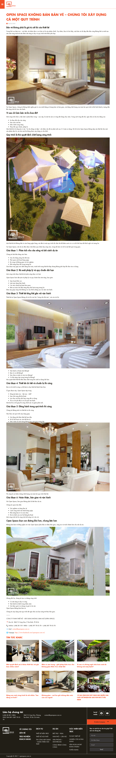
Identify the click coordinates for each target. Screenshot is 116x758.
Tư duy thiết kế (74, 736)
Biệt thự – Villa (58, 733)
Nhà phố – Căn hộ (60, 736)
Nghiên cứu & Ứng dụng (76, 740)
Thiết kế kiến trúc (42, 733)
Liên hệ (22, 732)
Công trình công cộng (59, 746)
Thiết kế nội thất (42, 736)
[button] (2, 3)
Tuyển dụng (73, 750)
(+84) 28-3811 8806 (9, 715)
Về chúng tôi (25, 729)
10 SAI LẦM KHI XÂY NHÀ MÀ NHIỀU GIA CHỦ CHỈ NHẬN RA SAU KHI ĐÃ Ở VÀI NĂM (92, 697)
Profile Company (99, 722)
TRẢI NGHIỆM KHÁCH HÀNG (25, 737)
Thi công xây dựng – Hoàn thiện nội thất (43, 742)
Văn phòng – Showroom (58, 741)
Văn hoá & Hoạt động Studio (75, 745)
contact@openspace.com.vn (52, 715)
